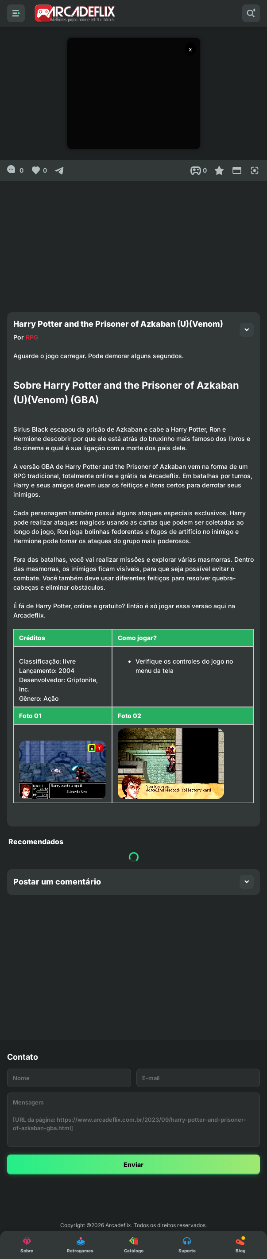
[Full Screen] (254, 170)
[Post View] (198, 170)
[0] (15, 170)
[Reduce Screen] (237, 170)
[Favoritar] (219, 170)
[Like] (39, 170)
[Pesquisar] (251, 13)
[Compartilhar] (59, 170)
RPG (32, 337)
